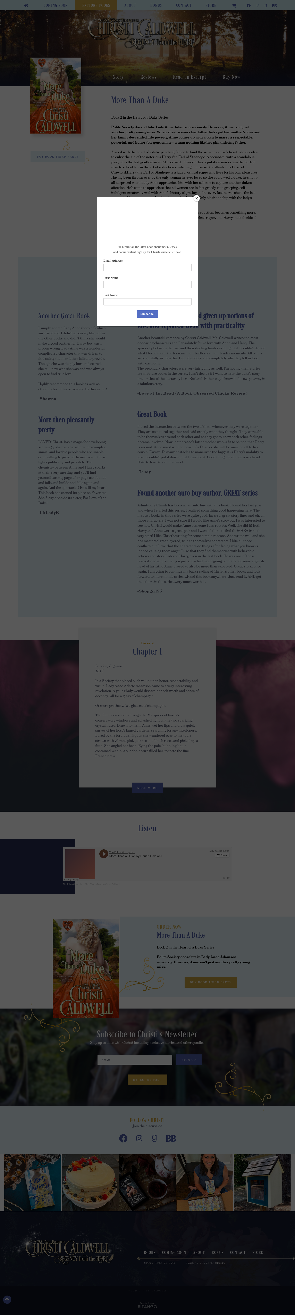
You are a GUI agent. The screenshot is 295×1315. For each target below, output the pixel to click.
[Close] (197, 198)
